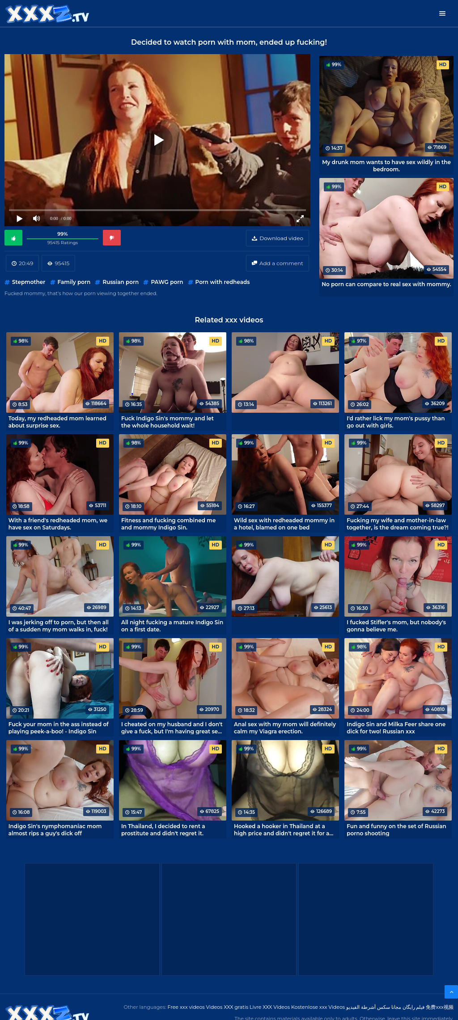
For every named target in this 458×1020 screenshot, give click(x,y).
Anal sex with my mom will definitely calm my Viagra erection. (285, 727)
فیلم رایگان (414, 1007)
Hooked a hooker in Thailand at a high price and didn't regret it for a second (281, 829)
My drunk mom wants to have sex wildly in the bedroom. (386, 165)
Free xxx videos (186, 1007)
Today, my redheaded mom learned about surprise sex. (57, 421)
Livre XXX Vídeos (270, 1007)
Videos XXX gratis (227, 1007)
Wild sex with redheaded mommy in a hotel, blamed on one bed (284, 523)
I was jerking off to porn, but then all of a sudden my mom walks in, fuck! (58, 625)
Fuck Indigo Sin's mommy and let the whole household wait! (167, 421)
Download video (281, 238)
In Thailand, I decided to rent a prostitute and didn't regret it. (163, 829)
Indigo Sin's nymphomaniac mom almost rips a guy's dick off (55, 829)
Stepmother (28, 282)
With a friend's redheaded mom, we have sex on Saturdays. (58, 523)
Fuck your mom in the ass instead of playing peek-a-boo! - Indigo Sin (58, 727)
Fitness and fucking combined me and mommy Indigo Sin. (168, 523)
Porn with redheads (222, 282)
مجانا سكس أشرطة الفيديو (373, 1007)
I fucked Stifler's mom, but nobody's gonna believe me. (396, 625)
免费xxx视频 (440, 1007)
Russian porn (120, 282)
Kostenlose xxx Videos (318, 1007)
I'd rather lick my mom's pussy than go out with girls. (396, 421)
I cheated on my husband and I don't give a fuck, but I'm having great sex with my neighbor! (172, 727)
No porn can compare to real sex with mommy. (386, 284)
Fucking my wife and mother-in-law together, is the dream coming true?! (397, 523)
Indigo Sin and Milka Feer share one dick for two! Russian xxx (396, 727)
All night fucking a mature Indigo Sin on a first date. (172, 625)
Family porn (74, 282)
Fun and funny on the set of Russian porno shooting (396, 829)
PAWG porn (167, 282)
